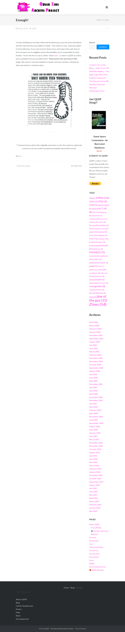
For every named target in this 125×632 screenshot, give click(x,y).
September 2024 (96, 368)
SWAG (91, 564)
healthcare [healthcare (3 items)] (97, 249)
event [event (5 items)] (93, 232)
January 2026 (94, 332)
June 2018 (93, 430)
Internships (94, 557)
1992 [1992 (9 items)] (102, 201)
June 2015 (93, 491)
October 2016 (95, 449)
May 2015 (93, 495)
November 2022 (96, 400)
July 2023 (93, 387)
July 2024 (93, 374)
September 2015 (96, 482)
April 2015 (93, 498)
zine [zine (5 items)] (92, 297)
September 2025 (96, 338)
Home (99, 20)
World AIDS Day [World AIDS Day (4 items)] (97, 293)
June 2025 (93, 348)
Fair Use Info (94, 554)
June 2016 (93, 459)
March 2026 (94, 325)
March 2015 (94, 501)
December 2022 (96, 397)
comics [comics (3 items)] (102, 222)
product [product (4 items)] (97, 259)
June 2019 (93, 420)
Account (92, 537)
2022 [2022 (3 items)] (95, 209)
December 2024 (96, 358)
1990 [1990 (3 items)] (92, 198)
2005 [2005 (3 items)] (101, 205)
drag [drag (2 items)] (97, 229)
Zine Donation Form (97, 567)
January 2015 (94, 508)
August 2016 (94, 452)
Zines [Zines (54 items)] (97, 304)
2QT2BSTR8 (76, 166)
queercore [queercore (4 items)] (95, 269)
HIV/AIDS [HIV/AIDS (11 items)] (97, 252)
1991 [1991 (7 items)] (93, 201)
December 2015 (96, 475)
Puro (84, 629)
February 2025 (95, 355)
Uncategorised (22, 619)
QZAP (34, 29)
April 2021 (93, 407)
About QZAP (94, 524)
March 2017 (94, 439)
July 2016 (93, 456)
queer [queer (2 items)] (101, 266)
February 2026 (95, 329)
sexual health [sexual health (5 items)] (96, 279)
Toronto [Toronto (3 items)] (103, 283)
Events (19, 609)
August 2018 (94, 426)
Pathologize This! (96, 91)
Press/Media (96, 528)
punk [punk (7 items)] (93, 266)
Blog (20, 156)
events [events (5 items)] (102, 232)
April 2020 (93, 413)
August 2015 (94, 485)
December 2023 (96, 384)
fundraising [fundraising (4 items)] (95, 245)
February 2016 (95, 469)
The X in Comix (23, 166)
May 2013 (93, 511)
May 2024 (93, 381)
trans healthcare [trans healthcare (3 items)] (96, 290)
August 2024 (94, 371)
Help (18, 612)
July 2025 (93, 345)
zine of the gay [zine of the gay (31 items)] (98, 298)
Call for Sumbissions (24, 606)
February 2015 (95, 504)
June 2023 (93, 391)
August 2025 (94, 342)
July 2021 (93, 403)
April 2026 (93, 322)
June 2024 (93, 378)
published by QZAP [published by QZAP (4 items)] (98, 263)
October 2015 (95, 478)
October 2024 (95, 365)
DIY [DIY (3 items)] (91, 229)
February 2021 (95, 410)
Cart (91, 544)
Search (92, 42)
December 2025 (96, 335)
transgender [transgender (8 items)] (97, 286)
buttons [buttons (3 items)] (93, 222)
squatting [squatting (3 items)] (94, 283)
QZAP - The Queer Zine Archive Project (59, 629)
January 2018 (94, 433)
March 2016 (94, 465)
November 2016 (96, 446)
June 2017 (93, 436)
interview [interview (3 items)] (94, 256)
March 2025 (94, 351)
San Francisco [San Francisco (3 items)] (98, 276)
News (18, 616)
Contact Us (93, 550)
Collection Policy (96, 547)
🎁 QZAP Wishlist (96, 570)
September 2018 (96, 423)
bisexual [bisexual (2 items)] (103, 219)
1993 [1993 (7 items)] (93, 205)
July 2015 (93, 488)
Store (91, 560)
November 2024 (96, 361)
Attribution (94, 541)
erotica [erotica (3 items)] (104, 229)
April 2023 (93, 394)
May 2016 (93, 462)
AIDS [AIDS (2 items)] (95, 212)
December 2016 (96, 443)
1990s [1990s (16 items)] (102, 198)
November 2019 (96, 417)
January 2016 (94, 472)
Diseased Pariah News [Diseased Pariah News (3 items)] (99, 225)
